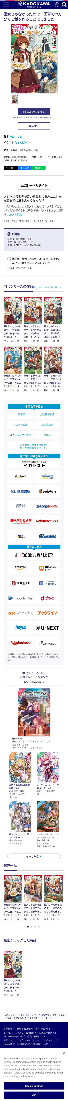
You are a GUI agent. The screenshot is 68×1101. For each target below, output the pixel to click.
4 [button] (39, 927)
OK (34, 1095)
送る (40, 168)
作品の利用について (37, 1009)
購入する (34, 126)
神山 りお (15, 136)
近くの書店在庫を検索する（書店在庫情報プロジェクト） (34, 446)
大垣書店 (20, 414)
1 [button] (28, 927)
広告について (41, 1001)
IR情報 (18, 1001)
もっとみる (32, 856)
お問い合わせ (10, 1013)
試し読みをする (34, 111)
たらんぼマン (22, 142)
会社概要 (8, 1001)
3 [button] (35, 927)
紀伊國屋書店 (47, 414)
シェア (26, 168)
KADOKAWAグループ (14, 1009)
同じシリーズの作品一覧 (45, 287)
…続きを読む (14, 214)
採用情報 (28, 1001)
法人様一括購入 (47, 1005)
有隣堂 (47, 434)
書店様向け (31, 1005)
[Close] (64, 1053)
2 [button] (32, 927)
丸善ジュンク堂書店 (20, 434)
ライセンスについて (13, 1005)
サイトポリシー (51, 1013)
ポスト (12, 168)
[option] (14, 898)
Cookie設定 (9, 1016)
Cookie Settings (34, 1086)
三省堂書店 (47, 424)
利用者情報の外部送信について (32, 1016)
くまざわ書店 (20, 424)
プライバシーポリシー (30, 1013)
